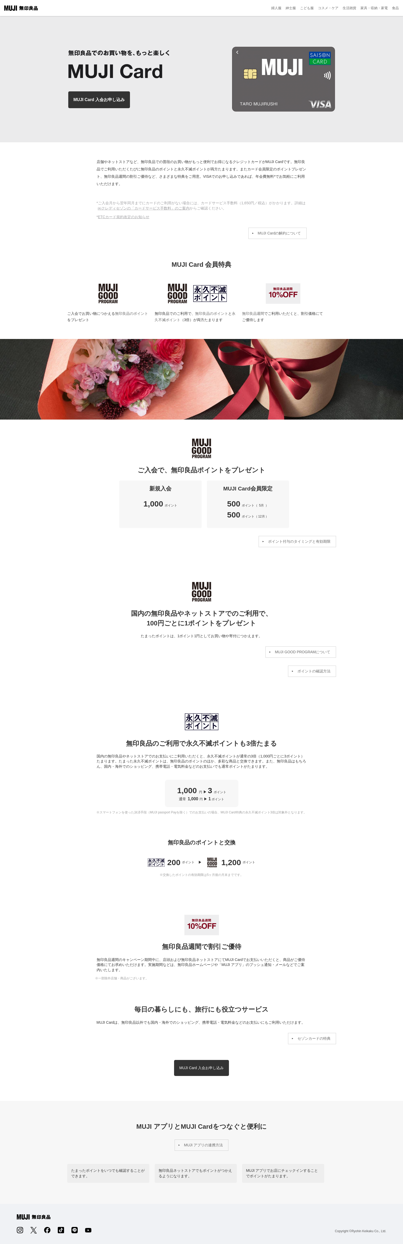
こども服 (307, 8)
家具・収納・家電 (374, 8)
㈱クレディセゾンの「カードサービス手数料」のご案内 (144, 208)
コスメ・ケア (328, 8)
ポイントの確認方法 (314, 671)
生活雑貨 (349, 8)
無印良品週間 (283, 293)
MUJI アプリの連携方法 (203, 1145)
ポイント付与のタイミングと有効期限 (299, 541)
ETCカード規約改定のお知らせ (123, 217)
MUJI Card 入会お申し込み (99, 99)
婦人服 (276, 8)
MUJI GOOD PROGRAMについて (303, 652)
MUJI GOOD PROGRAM (108, 293)
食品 (395, 8)
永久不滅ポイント (210, 293)
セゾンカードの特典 (314, 1038)
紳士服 (291, 8)
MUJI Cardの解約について (279, 233)
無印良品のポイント (131, 313)
